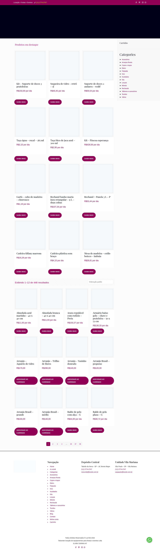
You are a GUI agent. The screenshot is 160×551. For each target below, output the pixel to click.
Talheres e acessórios (129, 91)
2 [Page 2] (52, 444)
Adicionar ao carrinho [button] (22, 380)
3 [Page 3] (57, 444)
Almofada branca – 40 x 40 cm (51, 314)
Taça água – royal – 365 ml (30, 140)
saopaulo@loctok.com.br (123, 472)
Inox (123, 74)
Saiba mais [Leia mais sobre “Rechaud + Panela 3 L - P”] (88, 215)
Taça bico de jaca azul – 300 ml (62, 142)
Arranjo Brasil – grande (25, 413)
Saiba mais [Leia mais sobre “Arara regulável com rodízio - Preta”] (72, 331)
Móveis (124, 85)
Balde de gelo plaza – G (100, 413)
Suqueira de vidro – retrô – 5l (63, 85)
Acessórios (125, 59)
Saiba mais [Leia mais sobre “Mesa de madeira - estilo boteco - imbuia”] (88, 272)
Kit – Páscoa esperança (96, 140)
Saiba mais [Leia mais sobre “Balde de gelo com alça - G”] (72, 430)
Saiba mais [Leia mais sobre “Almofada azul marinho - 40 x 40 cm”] (21, 331)
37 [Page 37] (75, 444)
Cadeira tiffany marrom (29, 253)
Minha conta (54, 519)
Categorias (53, 472)
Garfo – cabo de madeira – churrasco (29, 198)
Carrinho (53, 522)
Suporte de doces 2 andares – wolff (94, 85)
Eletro (124, 68)
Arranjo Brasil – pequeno (101, 362)
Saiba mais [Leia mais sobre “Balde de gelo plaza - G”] (97, 430)
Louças (124, 83)
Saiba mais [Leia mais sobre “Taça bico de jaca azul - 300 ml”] (55, 158)
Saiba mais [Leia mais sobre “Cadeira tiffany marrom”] (21, 272)
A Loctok (53, 469)
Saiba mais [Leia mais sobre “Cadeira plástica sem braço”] (55, 272)
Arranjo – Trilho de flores (50, 362)
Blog (51, 514)
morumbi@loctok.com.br (89, 472)
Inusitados (125, 77)
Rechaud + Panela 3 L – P (97, 196)
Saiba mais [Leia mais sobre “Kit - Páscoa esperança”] (88, 158)
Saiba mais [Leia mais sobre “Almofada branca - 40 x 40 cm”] (46, 331)
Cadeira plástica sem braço (61, 255)
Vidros (124, 97)
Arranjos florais (127, 62)
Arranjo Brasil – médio (50, 413)
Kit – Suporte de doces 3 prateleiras (29, 85)
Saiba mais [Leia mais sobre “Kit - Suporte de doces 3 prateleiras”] (21, 102)
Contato (52, 516)
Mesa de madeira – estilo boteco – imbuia (97, 255)
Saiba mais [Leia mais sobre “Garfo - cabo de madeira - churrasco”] (21, 215)
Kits (123, 80)
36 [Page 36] (71, 444)
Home (52, 466)
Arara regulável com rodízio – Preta (75, 315)
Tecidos (124, 94)
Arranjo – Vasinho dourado (76, 362)
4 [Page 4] (61, 444)
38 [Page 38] (80, 444)
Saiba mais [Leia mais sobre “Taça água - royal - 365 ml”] (21, 158)
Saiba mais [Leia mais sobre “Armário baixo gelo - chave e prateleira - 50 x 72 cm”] (97, 331)
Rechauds (125, 88)
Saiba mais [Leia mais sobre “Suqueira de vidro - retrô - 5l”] (55, 102)
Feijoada (125, 71)
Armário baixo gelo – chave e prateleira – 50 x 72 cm (101, 317)
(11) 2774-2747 (41, 2)
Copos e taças (127, 65)
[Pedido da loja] (100, 282)
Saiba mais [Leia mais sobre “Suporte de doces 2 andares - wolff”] (88, 102)
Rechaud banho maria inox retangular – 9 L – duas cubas (62, 199)
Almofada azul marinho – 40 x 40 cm (24, 315)
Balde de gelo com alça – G (74, 413)
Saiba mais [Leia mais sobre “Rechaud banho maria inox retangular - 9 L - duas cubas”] (55, 215)
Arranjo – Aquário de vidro (25, 362)
